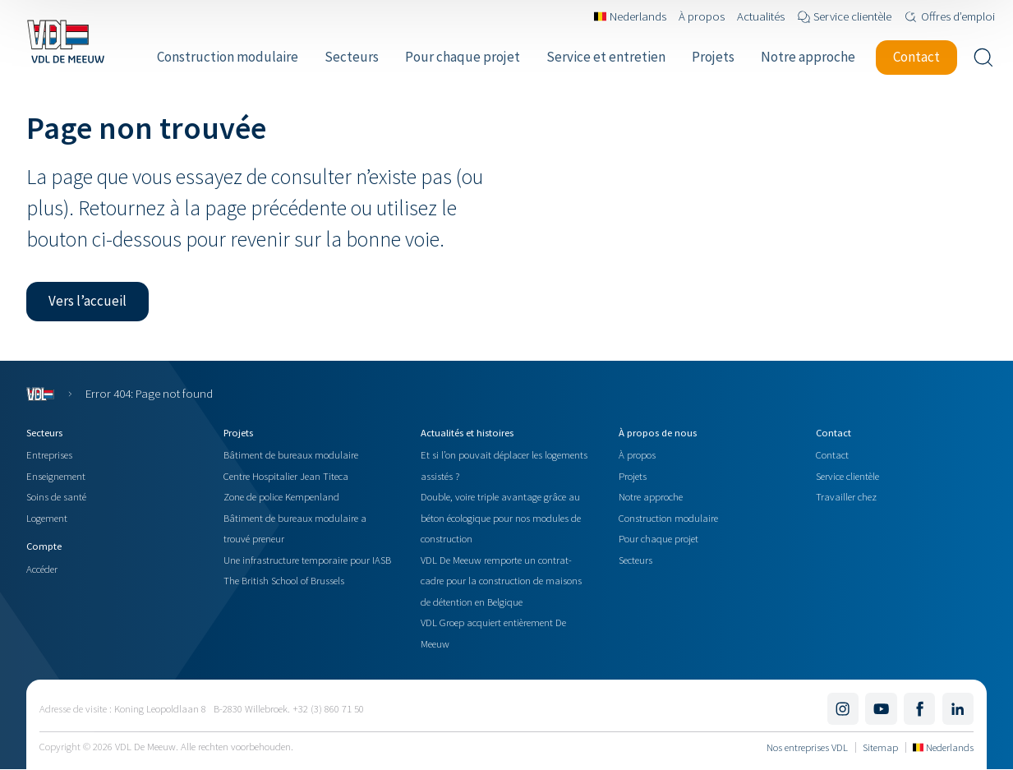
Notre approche (651, 496)
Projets (633, 475)
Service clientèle (847, 475)
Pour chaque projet (658, 538)
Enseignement (55, 475)
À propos (637, 454)
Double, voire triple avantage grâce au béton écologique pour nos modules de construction (501, 517)
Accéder (42, 568)
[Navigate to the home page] (65, 41)
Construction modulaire (668, 517)
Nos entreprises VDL (807, 747)
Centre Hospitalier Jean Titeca (285, 475)
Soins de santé (56, 496)
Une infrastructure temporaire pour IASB (307, 559)
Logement (46, 517)
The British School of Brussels (283, 580)
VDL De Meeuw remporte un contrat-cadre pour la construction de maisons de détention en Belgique (501, 580)
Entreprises (49, 454)
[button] (87, 301)
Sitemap (880, 747)
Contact (832, 454)
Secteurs (635, 559)
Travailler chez (846, 496)
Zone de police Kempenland (281, 496)
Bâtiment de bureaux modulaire (290, 454)
